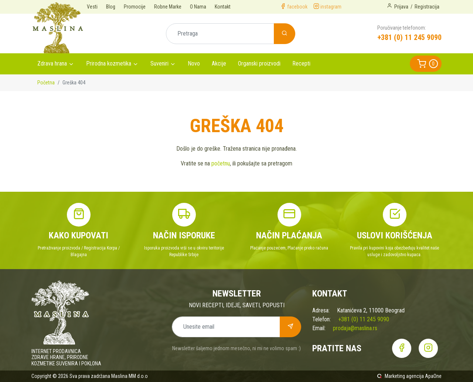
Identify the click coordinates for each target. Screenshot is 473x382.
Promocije (135, 7)
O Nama (198, 7)
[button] (426, 64)
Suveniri (159, 63)
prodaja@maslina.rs (355, 328)
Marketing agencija (404, 376)
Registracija (427, 7)
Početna (46, 83)
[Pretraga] (220, 33)
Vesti (92, 7)
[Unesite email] (226, 326)
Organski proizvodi (259, 63)
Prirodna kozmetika (108, 63)
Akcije (219, 63)
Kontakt (223, 7)
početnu (220, 163)
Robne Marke (167, 7)
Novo (194, 63)
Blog (110, 7)
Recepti (301, 63)
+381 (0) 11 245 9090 (409, 37)
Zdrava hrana (52, 63)
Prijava (401, 7)
